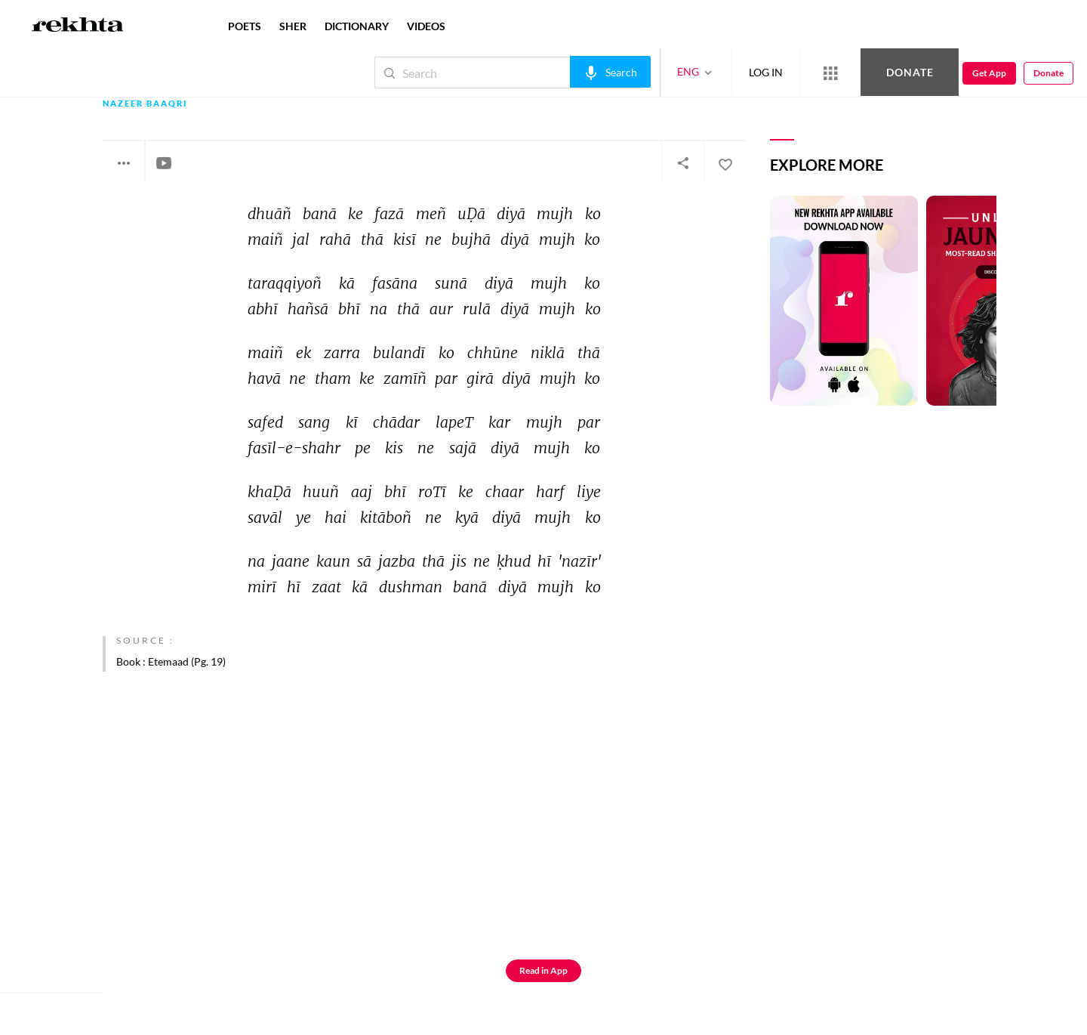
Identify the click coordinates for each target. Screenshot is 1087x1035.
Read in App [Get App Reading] (543, 970)
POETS (244, 26)
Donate (910, 72)
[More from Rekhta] (830, 72)
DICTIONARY (357, 26)
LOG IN (766, 72)
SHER (292, 26)
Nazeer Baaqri (145, 104)
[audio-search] (610, 72)
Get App (989, 73)
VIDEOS (426, 26)
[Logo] (77, 26)
